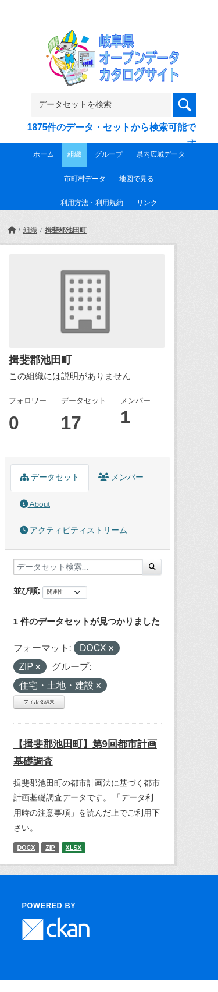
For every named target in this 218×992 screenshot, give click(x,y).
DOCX (26, 847)
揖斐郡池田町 (66, 230)
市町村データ (85, 179)
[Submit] (152, 567)
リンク (147, 203)
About (35, 504)
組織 (74, 154)
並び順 (25, 590)
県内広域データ (160, 154)
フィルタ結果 (39, 702)
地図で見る (136, 179)
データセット (50, 477)
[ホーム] (12, 230)
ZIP (50, 847)
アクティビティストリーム (74, 530)
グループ (109, 154)
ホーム (43, 154)
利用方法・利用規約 (91, 203)
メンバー (121, 477)
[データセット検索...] (78, 567)
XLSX (74, 847)
